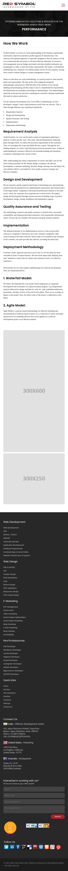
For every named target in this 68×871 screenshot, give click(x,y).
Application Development (13, 545)
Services (6, 689)
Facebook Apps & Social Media (15, 552)
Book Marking (9, 631)
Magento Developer (11, 657)
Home (5, 686)
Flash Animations (10, 577)
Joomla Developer (10, 653)
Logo (5, 581)
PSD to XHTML (9, 567)
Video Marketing (10, 614)
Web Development (11, 527)
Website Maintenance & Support (16, 555)
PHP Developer (9, 646)
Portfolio (6, 696)
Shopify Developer (10, 667)
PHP (5, 531)
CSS (4, 571)
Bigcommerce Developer (13, 670)
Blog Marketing (9, 624)
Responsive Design (10, 591)
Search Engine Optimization (14, 617)
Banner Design (9, 584)
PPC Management (10, 607)
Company (7, 700)
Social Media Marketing (12, 620)
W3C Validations (10, 588)
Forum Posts (8, 610)
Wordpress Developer (12, 650)
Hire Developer (9, 693)
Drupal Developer (10, 660)
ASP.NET (6, 538)
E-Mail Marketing (10, 627)
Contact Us (7, 707)
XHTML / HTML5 (10, 534)
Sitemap (6, 703)
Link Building (8, 634)
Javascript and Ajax (11, 541)
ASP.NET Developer (11, 674)
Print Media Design (11, 595)
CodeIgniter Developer (12, 664)
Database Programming (12, 548)
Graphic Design (9, 574)
